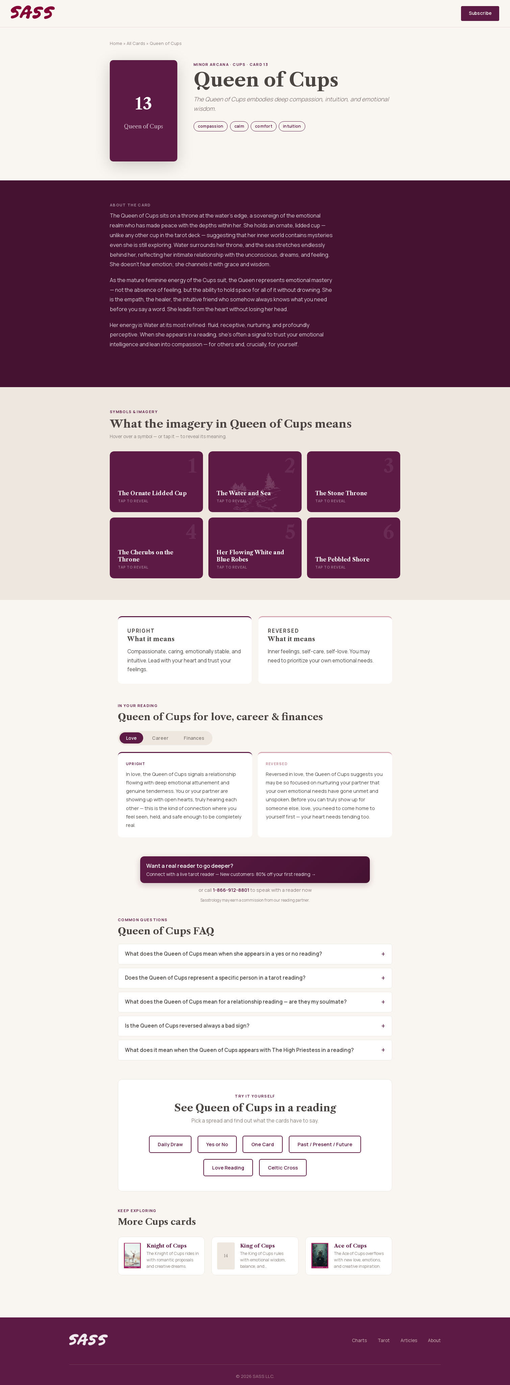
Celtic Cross (283, 1167)
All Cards (136, 43)
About (434, 1340)
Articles (409, 1340)
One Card (262, 1144)
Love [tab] (131, 738)
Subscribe (480, 13)
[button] (156, 481)
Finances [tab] (194, 738)
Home (116, 43)
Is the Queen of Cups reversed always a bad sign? (187, 1025)
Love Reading (228, 1167)
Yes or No (217, 1144)
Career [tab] (160, 738)
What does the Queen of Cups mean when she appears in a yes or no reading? (223, 953)
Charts (359, 1340)
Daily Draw (170, 1144)
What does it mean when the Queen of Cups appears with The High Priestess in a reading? (239, 1050)
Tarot (384, 1340)
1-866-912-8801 (231, 890)
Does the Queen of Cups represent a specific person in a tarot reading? (215, 977)
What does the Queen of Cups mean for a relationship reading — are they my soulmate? (236, 1001)
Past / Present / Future (325, 1144)
